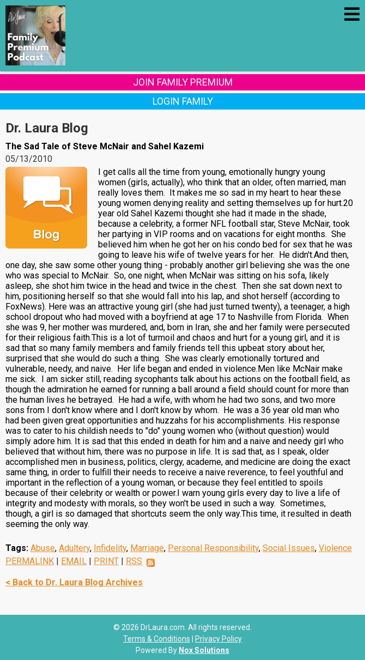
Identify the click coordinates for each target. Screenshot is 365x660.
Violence (335, 548)
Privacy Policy (218, 638)
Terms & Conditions (156, 638)
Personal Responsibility (213, 548)
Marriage (147, 548)
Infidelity (110, 548)
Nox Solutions (204, 650)
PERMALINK (29, 561)
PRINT (106, 561)
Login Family (183, 101)
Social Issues (289, 548)
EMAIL (74, 561)
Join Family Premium (183, 82)
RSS (134, 561)
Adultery (74, 548)
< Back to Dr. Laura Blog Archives (74, 582)
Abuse (43, 548)
